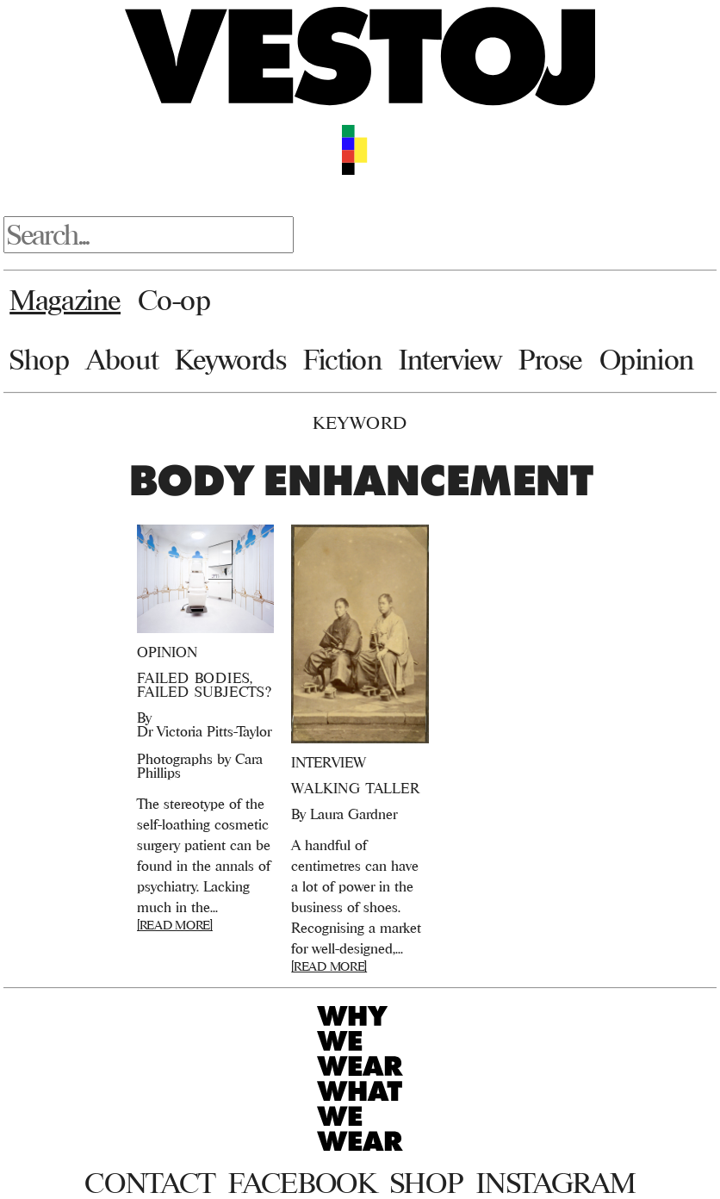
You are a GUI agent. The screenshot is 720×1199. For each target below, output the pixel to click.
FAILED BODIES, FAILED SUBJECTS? (204, 684)
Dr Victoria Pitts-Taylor (204, 731)
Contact (149, 1182)
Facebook (302, 1182)
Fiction (342, 359)
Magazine (65, 299)
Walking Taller (355, 788)
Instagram (555, 1182)
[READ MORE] (175, 924)
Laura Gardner (353, 814)
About (122, 359)
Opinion (646, 359)
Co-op (174, 299)
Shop (39, 359)
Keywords (231, 359)
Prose (550, 359)
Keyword (360, 422)
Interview (450, 359)
